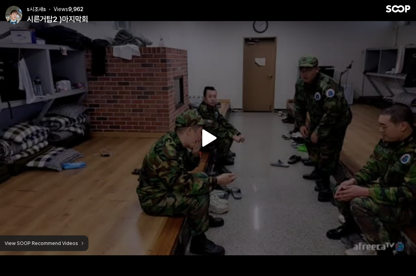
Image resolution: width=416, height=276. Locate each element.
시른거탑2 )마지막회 (57, 19)
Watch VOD (208, 138)
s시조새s (36, 9)
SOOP (398, 8)
